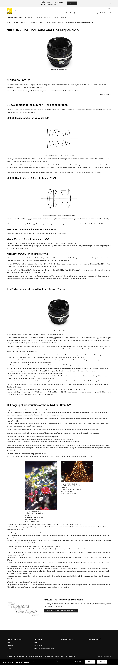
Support (9, 648)
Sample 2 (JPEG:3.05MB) (69, 484)
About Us (89, 13)
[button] (97, 13)
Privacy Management (20, 656)
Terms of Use (49, 656)
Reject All (90, 661)
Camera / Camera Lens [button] (14, 17)
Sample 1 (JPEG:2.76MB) (33, 512)
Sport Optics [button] (28, 17)
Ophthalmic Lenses (68, 639)
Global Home (70, 13)
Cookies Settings (79, 661)
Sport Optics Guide (38, 645)
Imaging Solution (94, 639)
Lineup (8, 642)
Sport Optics (38, 639)
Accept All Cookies (102, 661)
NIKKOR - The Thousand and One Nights (51, 22)
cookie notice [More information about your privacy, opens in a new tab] (26, 662)
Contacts (9, 656)
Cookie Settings (70, 656)
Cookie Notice (59, 656)
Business (80, 13)
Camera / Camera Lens (20, 22)
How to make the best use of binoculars (44, 648)
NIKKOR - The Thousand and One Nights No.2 (79, 22)
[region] (59, 662)
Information (33, 22)
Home (8, 22)
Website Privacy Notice (35, 656)
